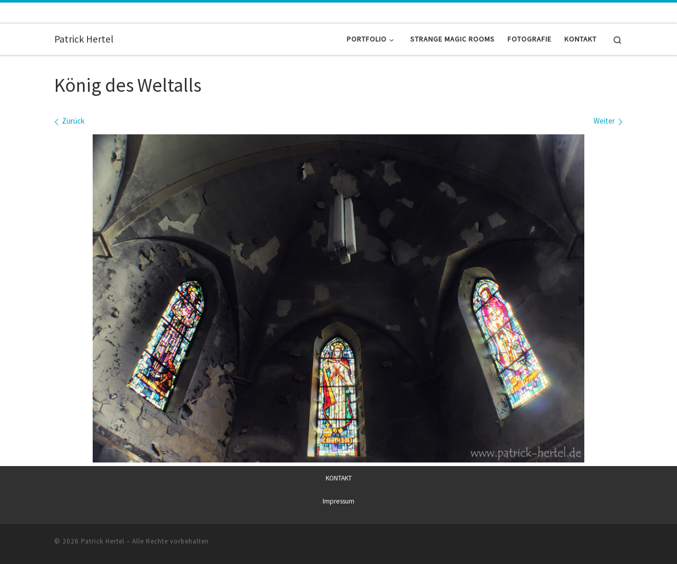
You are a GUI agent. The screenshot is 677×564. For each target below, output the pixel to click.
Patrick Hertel (102, 541)
